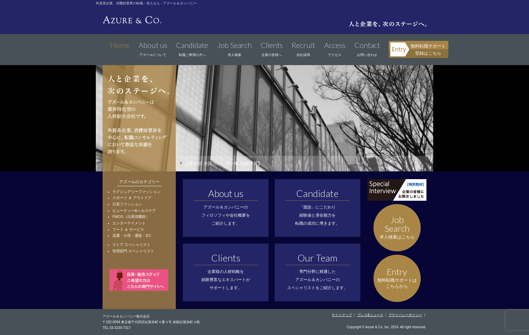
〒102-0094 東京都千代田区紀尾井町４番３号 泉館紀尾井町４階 (151, 322)
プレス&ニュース (370, 315)
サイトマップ (342, 315)
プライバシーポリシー (405, 315)
